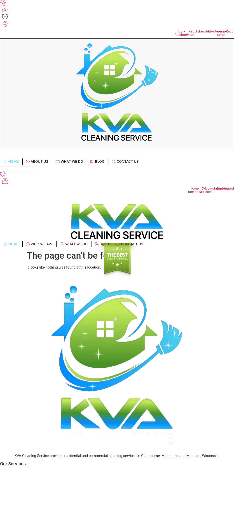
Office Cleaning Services (24, 469)
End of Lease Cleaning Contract (30, 523)
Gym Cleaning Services (23, 508)
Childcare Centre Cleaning (25, 492)
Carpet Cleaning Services (25, 515)
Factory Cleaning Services (25, 477)
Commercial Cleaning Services (29, 500)
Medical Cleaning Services (26, 485)
